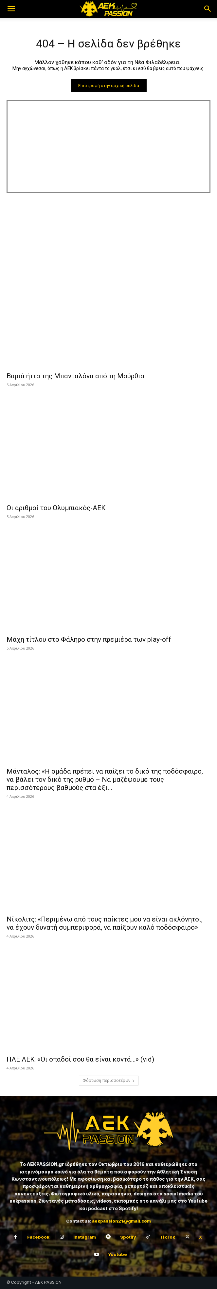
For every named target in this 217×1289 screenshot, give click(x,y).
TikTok (167, 1237)
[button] (11, 9)
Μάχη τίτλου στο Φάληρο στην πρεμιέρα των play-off (89, 639)
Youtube (117, 1254)
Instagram (84, 1237)
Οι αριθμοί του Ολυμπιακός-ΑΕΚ (56, 508)
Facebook (38, 1237)
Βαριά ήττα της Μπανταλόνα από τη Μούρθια (75, 376)
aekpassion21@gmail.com (121, 1221)
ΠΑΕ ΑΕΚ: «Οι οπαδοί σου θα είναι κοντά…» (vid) (80, 1059)
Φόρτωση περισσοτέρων (108, 1080)
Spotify (128, 1237)
